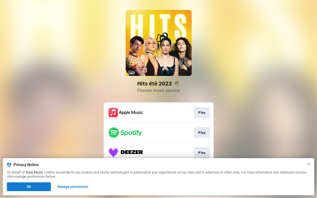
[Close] (308, 164)
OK (29, 187)
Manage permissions (73, 187)
